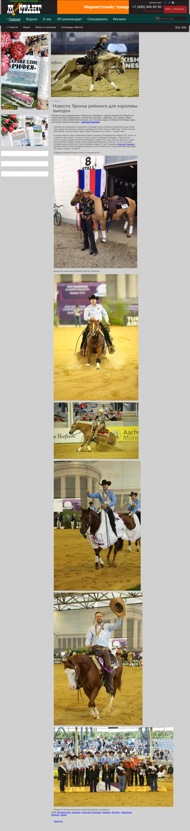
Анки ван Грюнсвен (90, 122)
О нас (47, 19)
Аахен (64, 815)
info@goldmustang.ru (152, 11)
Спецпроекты (98, 19)
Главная (14, 19)
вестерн (116, 812)
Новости (13, 27)
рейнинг (106, 812)
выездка (76, 812)
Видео (26, 27)
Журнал (32, 19)
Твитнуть (58, 821)
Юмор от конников (45, 27)
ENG (184, 27)
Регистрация (179, 9)
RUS (177, 27)
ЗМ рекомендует (69, 19)
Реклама (119, 19)
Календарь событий (72, 27)
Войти (168, 9)
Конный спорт (64, 812)
